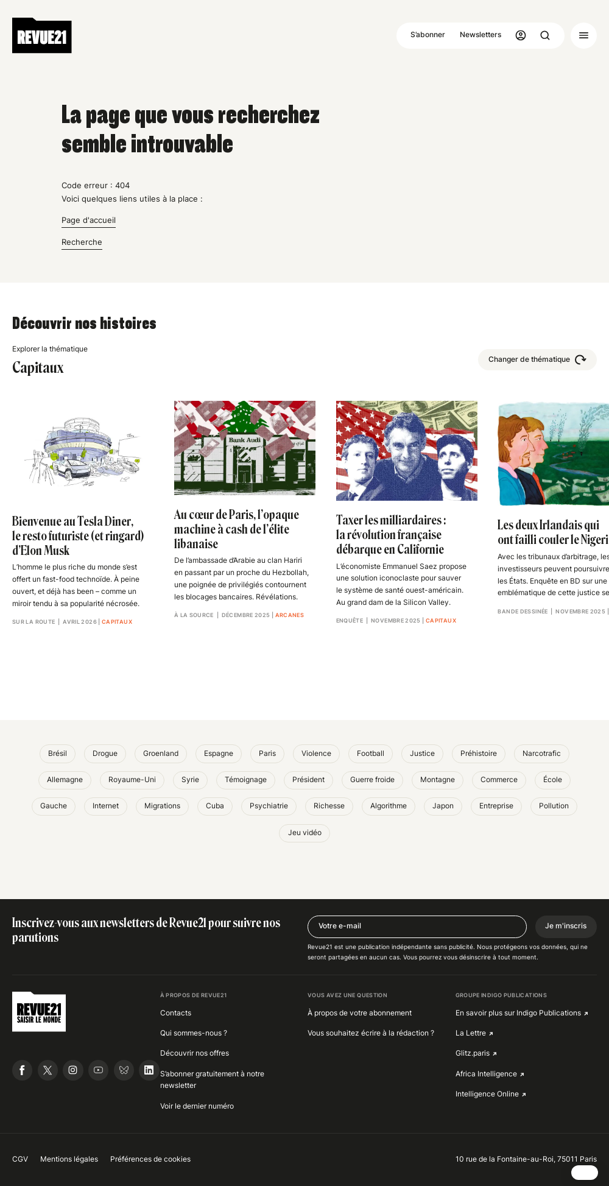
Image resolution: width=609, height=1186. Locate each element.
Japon (443, 806)
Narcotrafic (542, 753)
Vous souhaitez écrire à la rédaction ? (371, 1033)
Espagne (218, 753)
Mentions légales (69, 1159)
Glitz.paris (473, 1053)
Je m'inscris (565, 926)
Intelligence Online (487, 1094)
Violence (316, 753)
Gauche (53, 806)
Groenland (160, 753)
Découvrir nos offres (194, 1053)
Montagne (437, 779)
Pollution (554, 806)
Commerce (499, 779)
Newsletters (480, 34)
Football (370, 753)
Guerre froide (372, 779)
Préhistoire (478, 753)
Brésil (57, 753)
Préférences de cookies (150, 1159)
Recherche (82, 242)
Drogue (105, 753)
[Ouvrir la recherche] (545, 36)
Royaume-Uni (132, 779)
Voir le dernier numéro (197, 1106)
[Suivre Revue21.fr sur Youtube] (98, 1070)
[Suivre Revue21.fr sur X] (48, 1070)
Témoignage (246, 779)
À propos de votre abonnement (360, 1013)
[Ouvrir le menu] (584, 36)
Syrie (190, 779)
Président (308, 779)
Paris (267, 753)
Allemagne (65, 779)
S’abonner (427, 34)
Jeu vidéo (305, 832)
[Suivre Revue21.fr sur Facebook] (22, 1070)
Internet (106, 806)
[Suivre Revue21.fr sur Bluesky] (124, 1070)
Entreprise (496, 806)
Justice (422, 753)
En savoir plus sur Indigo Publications (518, 1013)
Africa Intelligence (486, 1074)
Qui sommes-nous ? (193, 1033)
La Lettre (471, 1033)
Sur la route (33, 621)
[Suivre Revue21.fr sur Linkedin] (149, 1070)
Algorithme (388, 806)
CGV (20, 1159)
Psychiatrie (269, 806)
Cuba (215, 806)
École (552, 779)
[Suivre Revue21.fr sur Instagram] (73, 1070)
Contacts (175, 1013)
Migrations (162, 806)
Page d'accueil (89, 220)
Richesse (329, 806)
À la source (194, 615)
